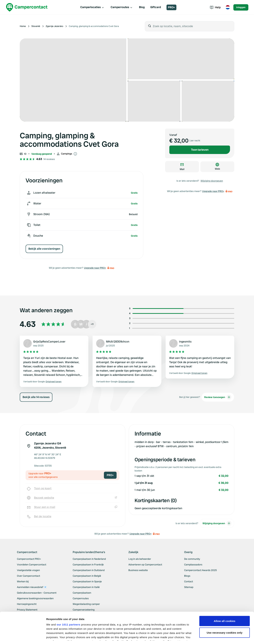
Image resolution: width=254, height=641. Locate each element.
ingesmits (185, 341)
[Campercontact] (27, 7)
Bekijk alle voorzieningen (44, 249)
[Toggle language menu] (227, 7)
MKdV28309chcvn (117, 341)
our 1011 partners (68, 595)
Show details (54, 634)
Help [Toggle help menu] (215, 7)
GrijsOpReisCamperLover (49, 341)
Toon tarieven (199, 150)
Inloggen (241, 7)
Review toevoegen (217, 401)
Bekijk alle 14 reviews (36, 401)
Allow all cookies (224, 591)
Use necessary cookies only (225, 603)
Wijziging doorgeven (212, 180)
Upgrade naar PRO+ (95, 267)
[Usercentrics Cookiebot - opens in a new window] (22, 634)
